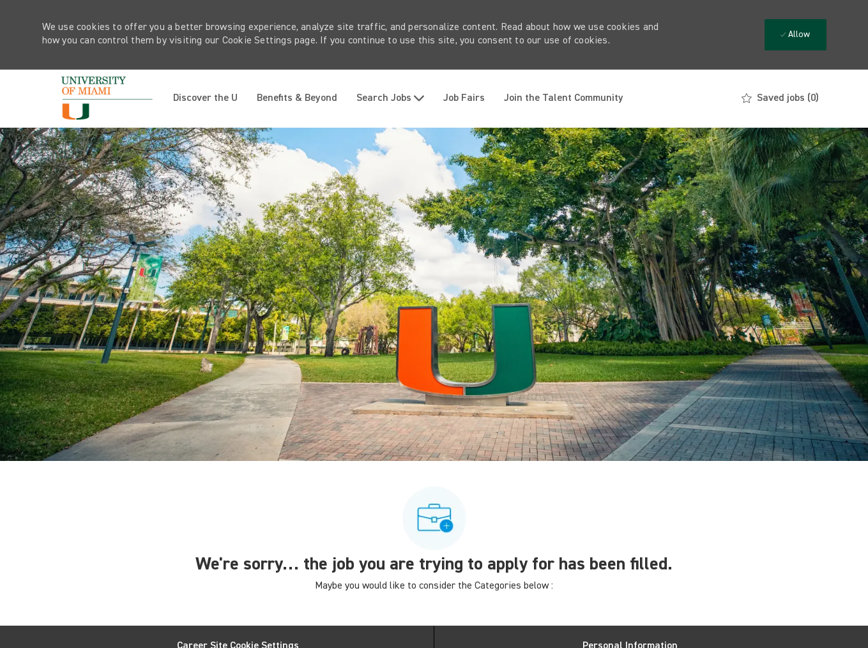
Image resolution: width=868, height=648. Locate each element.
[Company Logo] (103, 99)
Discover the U (205, 98)
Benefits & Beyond (297, 98)
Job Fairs (464, 98)
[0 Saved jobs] (780, 98)
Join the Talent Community (563, 98)
